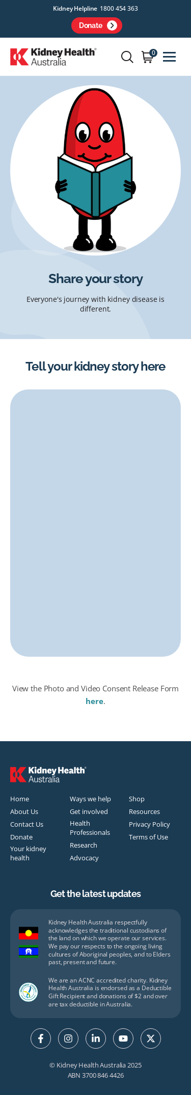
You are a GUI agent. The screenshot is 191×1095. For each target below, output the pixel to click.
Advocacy (84, 857)
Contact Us (26, 824)
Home (19, 798)
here (94, 701)
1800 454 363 (119, 8)
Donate (98, 25)
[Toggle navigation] (169, 56)
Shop (137, 798)
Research (83, 845)
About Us (24, 811)
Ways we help (90, 798)
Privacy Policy (149, 824)
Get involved (89, 811)
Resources (144, 811)
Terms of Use (148, 836)
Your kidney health (28, 853)
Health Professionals (90, 828)
